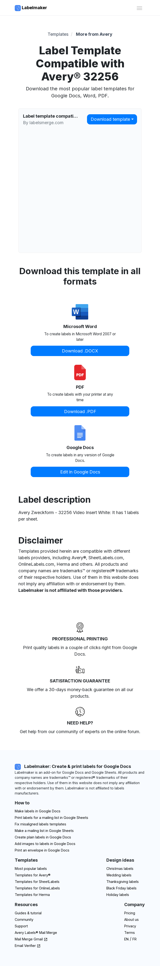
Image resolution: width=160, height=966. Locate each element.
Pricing (129, 913)
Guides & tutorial (28, 913)
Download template (110, 119)
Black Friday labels (121, 888)
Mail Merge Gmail (31, 939)
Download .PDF (80, 411)
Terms (129, 932)
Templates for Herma (32, 895)
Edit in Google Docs (80, 471)
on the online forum (120, 731)
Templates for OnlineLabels (37, 888)
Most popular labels (31, 868)
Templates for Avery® (33, 875)
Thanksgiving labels (122, 882)
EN (126, 939)
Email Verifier (28, 946)
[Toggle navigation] (139, 7)
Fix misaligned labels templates (40, 824)
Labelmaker (31, 8)
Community (24, 919)
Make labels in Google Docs (37, 811)
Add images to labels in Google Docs (45, 844)
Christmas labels (119, 868)
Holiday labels (117, 895)
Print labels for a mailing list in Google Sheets (51, 818)
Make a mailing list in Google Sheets (44, 831)
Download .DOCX (80, 350)
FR (134, 939)
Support (21, 926)
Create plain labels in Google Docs (43, 837)
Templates (58, 34)
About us (131, 919)
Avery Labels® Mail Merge (36, 932)
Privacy (130, 926)
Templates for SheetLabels (37, 882)
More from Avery (94, 34)
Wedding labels (118, 875)
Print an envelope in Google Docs (42, 850)
